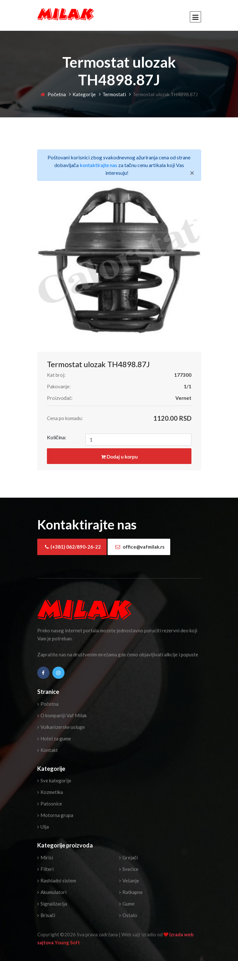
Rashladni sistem (56, 880)
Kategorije (84, 94)
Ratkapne (131, 892)
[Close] (192, 173)
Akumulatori (51, 892)
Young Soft (67, 942)
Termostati (114, 94)
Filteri (45, 869)
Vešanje (129, 880)
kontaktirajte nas (98, 165)
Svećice (128, 869)
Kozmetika (50, 792)
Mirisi (45, 857)
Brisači (46, 915)
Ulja (43, 827)
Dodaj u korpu (119, 456)
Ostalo (128, 915)
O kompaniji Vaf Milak (62, 715)
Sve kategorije (54, 780)
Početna (53, 94)
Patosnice (49, 803)
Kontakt (47, 750)
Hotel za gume (54, 738)
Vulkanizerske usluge (61, 727)
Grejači (128, 857)
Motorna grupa (55, 815)
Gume (127, 903)
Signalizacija (52, 903)
